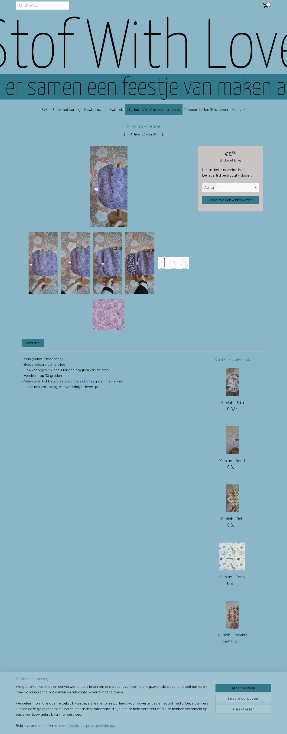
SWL (45, 109)
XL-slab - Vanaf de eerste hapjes (154, 109)
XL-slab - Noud (232, 460)
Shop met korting (66, 109)
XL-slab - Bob (232, 519)
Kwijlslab (116, 109)
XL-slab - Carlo (232, 577)
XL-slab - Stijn (232, 402)
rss (136, 725)
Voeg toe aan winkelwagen (231, 200)
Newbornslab (95, 109)
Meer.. (238, 109)
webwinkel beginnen (152, 725)
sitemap (128, 725)
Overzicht (33, 343)
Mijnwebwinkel (191, 725)
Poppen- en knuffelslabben (206, 109)
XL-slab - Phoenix (232, 635)
